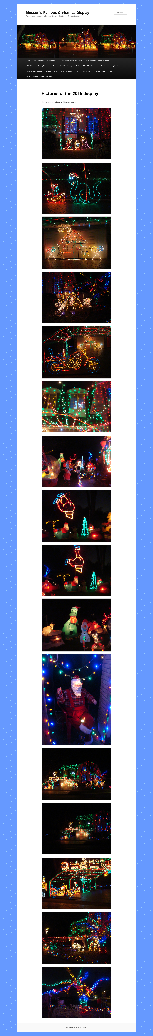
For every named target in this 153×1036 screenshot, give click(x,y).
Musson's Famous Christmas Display (57, 13)
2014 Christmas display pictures (111, 66)
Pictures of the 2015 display (86, 66)
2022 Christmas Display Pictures (71, 61)
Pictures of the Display (34, 71)
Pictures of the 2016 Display (62, 66)
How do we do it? (52, 71)
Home (28, 61)
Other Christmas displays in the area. (39, 76)
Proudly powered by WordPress (76, 1027)
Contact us (86, 71)
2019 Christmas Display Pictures (97, 61)
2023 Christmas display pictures (45, 61)
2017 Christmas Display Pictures (37, 66)
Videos (111, 71)
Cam (77, 71)
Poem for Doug (66, 71)
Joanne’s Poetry (99, 71)
